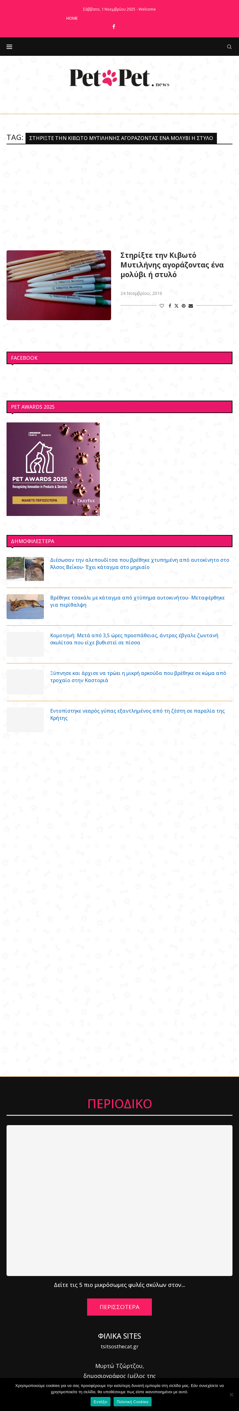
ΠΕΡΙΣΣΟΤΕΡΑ (119, 1307)
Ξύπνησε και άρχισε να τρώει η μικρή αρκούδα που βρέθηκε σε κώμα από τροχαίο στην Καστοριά (138, 676)
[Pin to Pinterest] (183, 306)
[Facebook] (113, 26)
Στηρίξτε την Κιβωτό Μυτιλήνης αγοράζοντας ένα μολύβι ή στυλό (172, 264)
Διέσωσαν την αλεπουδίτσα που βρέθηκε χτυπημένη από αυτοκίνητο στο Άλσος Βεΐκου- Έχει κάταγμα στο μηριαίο (140, 563)
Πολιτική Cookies (132, 1401)
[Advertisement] (119, 197)
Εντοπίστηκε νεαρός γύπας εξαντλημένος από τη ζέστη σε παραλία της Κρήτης (137, 714)
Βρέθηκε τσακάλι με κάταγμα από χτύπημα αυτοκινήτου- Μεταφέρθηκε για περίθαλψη (138, 601)
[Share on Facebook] (170, 306)
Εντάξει (100, 1401)
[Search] (229, 47)
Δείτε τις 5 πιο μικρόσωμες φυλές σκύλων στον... (119, 1284)
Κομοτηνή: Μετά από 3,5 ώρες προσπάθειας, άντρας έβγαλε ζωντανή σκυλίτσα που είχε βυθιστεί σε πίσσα (134, 639)
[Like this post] (162, 306)
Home (72, 18)
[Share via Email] (191, 306)
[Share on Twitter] (176, 306)
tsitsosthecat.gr (119, 1346)
